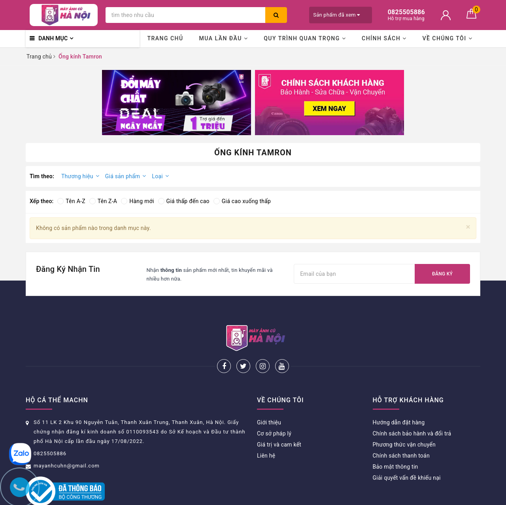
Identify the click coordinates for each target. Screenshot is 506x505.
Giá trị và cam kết (279, 418)
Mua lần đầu (223, 38)
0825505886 (50, 427)
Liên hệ (266, 429)
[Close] (468, 227)
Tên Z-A (103, 201)
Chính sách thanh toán (401, 429)
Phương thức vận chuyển (404, 418)
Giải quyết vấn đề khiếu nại (407, 451)
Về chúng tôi (447, 38)
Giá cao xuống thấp (242, 201)
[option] (176, 102)
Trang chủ (165, 38)
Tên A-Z (71, 201)
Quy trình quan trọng (305, 38)
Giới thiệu (269, 396)
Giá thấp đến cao (184, 201)
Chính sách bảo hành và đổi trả (412, 407)
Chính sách (384, 38)
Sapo (320, 496)
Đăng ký (442, 274)
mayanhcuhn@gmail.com (67, 440)
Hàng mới (137, 201)
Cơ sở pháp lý (274, 407)
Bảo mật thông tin (395, 440)
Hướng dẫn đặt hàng (399, 396)
